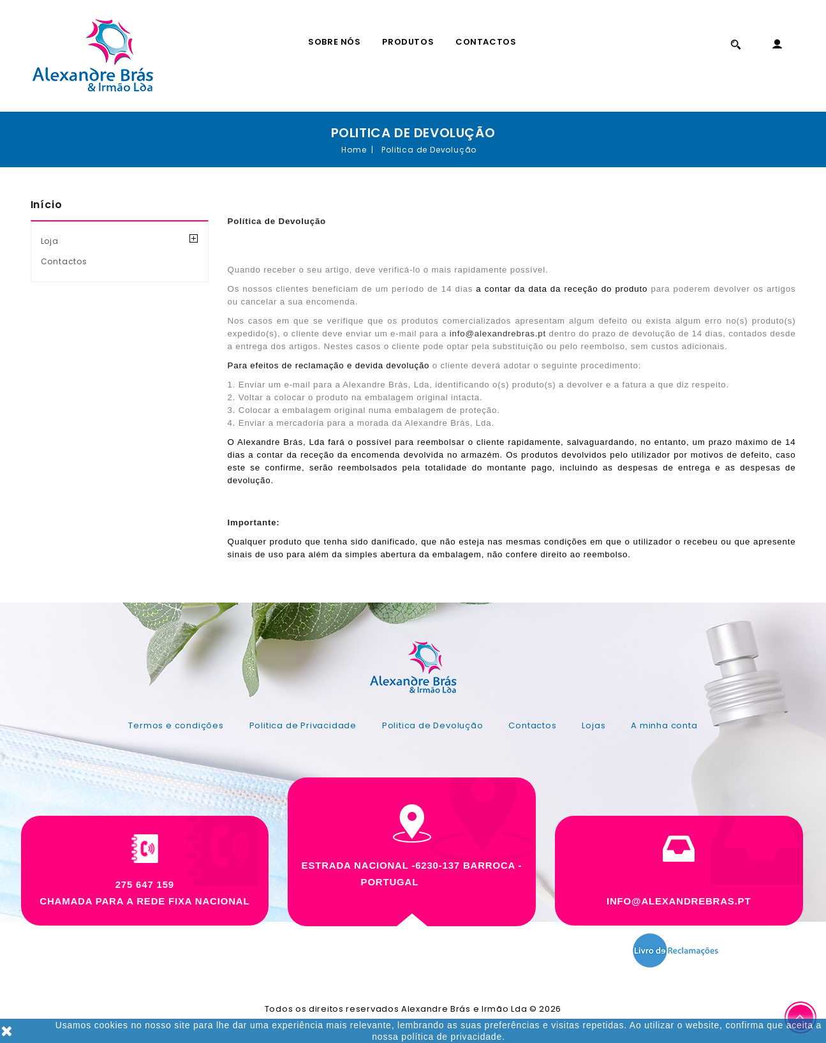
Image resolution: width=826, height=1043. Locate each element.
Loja (50, 241)
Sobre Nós (334, 42)
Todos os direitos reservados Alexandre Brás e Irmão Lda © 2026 (413, 1009)
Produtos (408, 42)
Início (47, 204)
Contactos (485, 42)
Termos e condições (175, 725)
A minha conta (664, 725)
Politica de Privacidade (303, 725)
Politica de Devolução (432, 725)
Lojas (593, 725)
